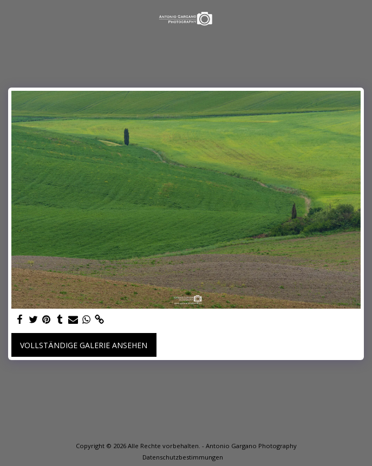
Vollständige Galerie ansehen (83, 345)
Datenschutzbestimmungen (182, 457)
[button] (12, 18)
